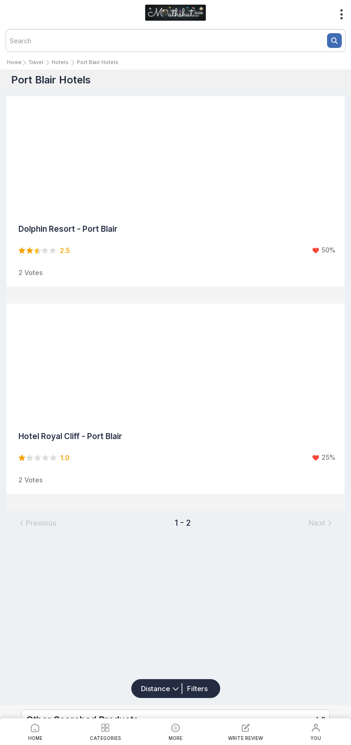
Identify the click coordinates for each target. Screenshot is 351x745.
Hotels (60, 62)
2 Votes (30, 272)
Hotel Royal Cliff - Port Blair (70, 436)
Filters (197, 688)
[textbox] (175, 40)
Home (14, 62)
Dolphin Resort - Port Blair (67, 229)
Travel (36, 62)
